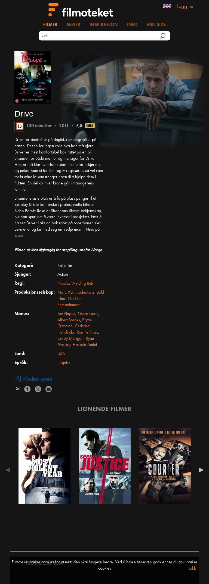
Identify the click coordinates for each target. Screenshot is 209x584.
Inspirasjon (104, 25)
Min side (156, 25)
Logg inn (186, 6)
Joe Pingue (66, 314)
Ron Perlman (87, 332)
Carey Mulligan (70, 339)
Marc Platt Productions (75, 292)
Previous (9, 469)
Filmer (50, 25)
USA (61, 354)
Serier (73, 25)
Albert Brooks (68, 320)
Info (132, 25)
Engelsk (63, 363)
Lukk (192, 568)
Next (200, 469)
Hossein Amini (85, 345)
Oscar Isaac (88, 314)
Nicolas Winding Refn (75, 283)
